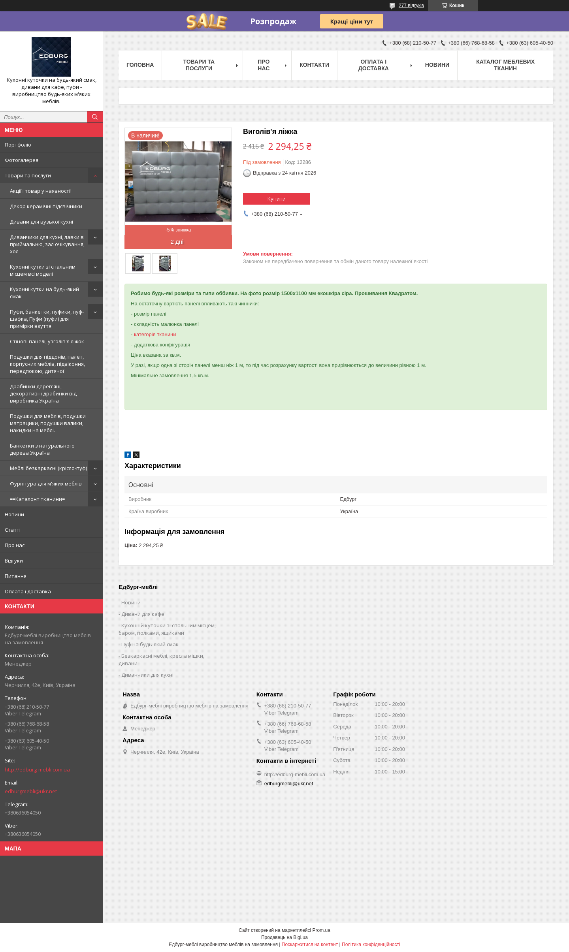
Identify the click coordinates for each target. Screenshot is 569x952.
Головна (140, 65)
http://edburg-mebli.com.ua (37, 769)
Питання (15, 575)
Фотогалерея (21, 160)
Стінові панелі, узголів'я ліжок (47, 341)
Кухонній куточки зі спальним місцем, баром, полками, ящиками (167, 629)
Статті (13, 529)
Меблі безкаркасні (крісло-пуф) (48, 468)
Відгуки (14, 560)
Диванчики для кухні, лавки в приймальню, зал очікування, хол (47, 244)
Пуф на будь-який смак (150, 644)
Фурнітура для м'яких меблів (46, 483)
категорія (145, 334)
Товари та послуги (28, 175)
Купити (277, 198)
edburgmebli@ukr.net (31, 791)
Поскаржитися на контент (310, 944)
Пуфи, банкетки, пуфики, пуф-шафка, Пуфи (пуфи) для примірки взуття (47, 318)
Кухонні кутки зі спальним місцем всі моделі (42, 270)
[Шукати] (95, 117)
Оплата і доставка (28, 591)
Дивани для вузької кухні (41, 221)
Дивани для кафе (142, 613)
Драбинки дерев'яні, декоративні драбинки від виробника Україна (43, 393)
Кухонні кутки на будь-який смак (44, 293)
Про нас (14, 545)
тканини (166, 334)
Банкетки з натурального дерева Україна (42, 449)
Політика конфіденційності (371, 944)
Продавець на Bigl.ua (284, 937)
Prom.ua (321, 930)
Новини (14, 514)
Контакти (314, 65)
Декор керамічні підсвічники (46, 206)
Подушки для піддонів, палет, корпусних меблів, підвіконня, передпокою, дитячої (47, 363)
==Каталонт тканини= (37, 498)
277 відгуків (411, 5)
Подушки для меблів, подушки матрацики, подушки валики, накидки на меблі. (48, 423)
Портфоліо (18, 144)
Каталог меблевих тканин (505, 64)
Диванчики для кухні (147, 674)
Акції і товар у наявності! (41, 190)
